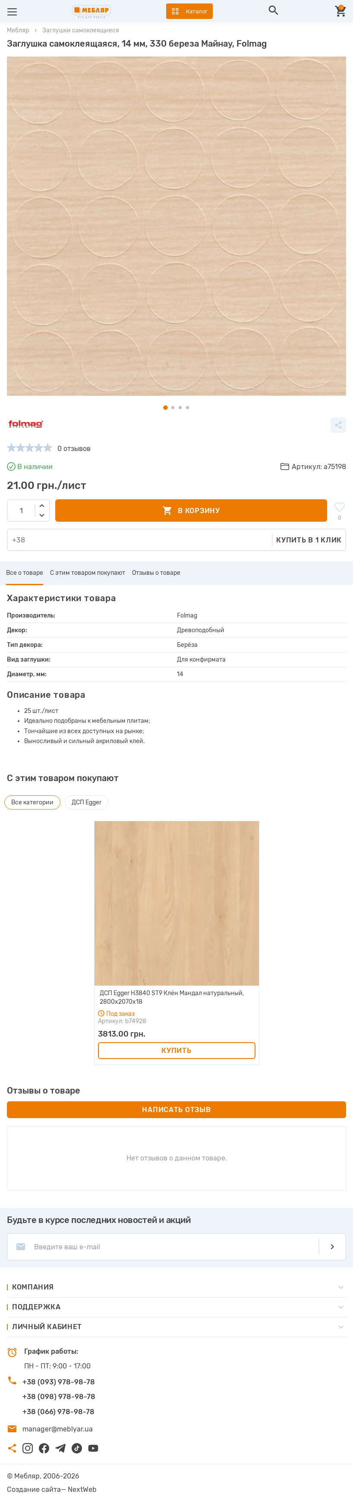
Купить (176, 1050)
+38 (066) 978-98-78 (58, 1412)
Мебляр (18, 30)
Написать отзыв (176, 1110)
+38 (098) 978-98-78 (58, 1397)
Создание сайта (34, 1489)
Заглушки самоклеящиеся (80, 30)
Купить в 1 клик (309, 540)
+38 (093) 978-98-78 (58, 1382)
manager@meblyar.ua (57, 1429)
